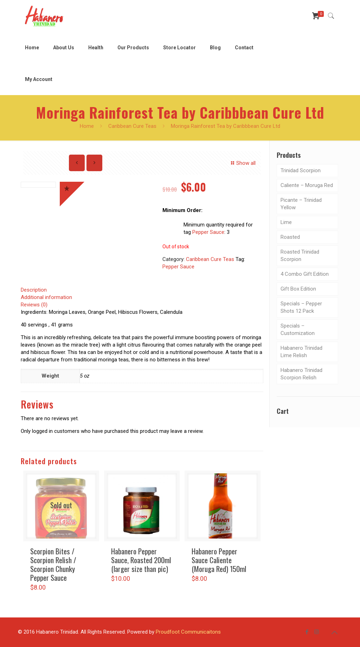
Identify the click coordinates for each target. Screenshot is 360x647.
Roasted (290, 237)
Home (87, 126)
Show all (242, 163)
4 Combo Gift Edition (305, 274)
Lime (286, 222)
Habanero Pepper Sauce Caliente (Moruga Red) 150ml (219, 560)
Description (34, 290)
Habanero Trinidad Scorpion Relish (301, 374)
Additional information (46, 297)
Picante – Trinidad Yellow (301, 204)
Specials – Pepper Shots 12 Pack (301, 307)
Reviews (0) (34, 304)
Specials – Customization (298, 329)
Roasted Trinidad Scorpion (300, 255)
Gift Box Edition (298, 289)
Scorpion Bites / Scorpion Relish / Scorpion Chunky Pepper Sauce (53, 564)
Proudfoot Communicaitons (188, 632)
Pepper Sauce (208, 232)
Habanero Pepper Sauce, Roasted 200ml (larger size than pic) (141, 560)
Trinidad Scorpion (301, 170)
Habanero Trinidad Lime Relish (301, 352)
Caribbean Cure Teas (132, 126)
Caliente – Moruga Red (307, 185)
